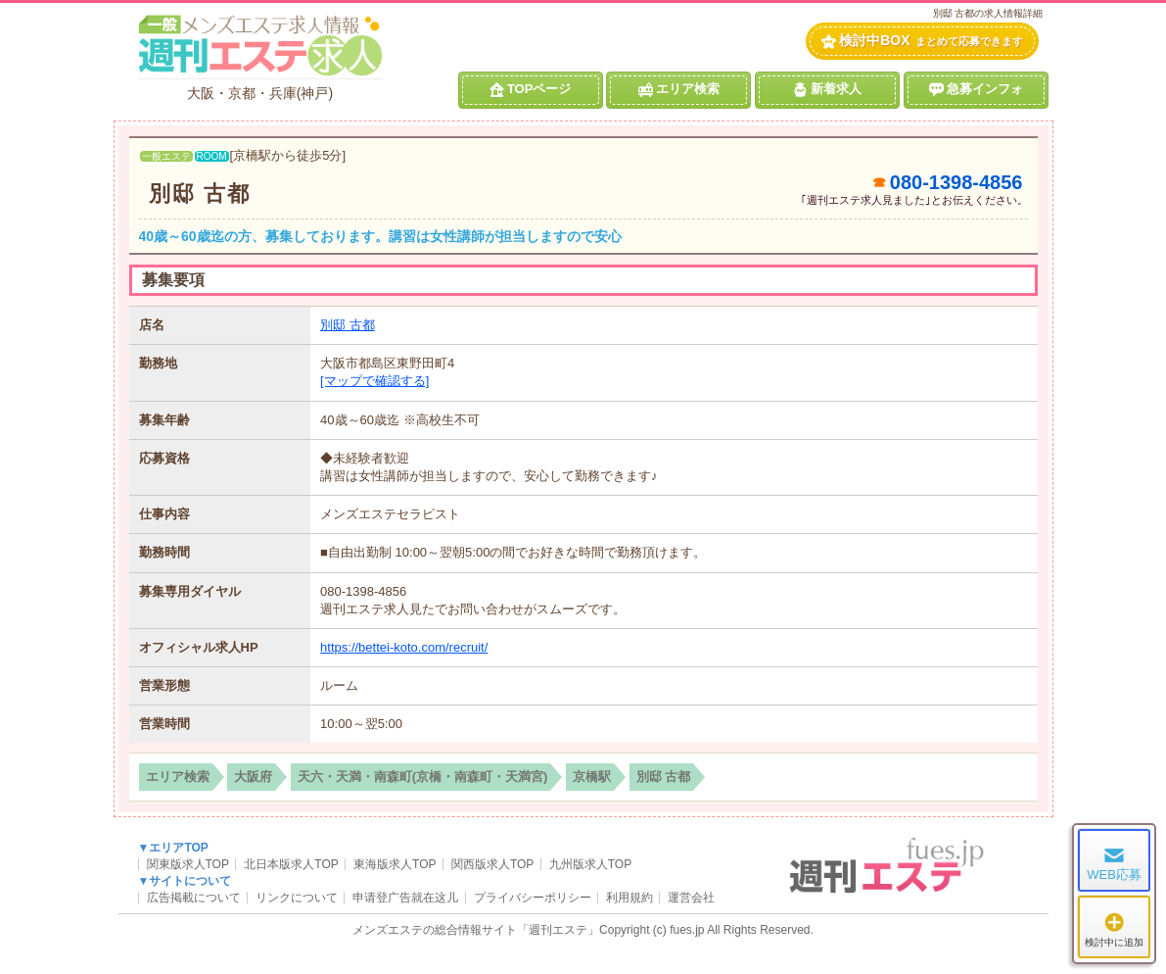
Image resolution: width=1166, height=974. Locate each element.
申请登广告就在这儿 (405, 897)
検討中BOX (921, 40)
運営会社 (691, 897)
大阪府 (253, 776)
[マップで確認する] (374, 380)
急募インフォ (976, 89)
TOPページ (531, 89)
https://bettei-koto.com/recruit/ (404, 647)
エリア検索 (679, 89)
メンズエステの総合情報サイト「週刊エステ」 (475, 930)
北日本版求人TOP (291, 864)
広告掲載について (194, 897)
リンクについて (297, 897)
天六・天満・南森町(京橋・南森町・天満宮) (423, 776)
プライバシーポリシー (532, 897)
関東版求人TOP (188, 864)
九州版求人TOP (590, 864)
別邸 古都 (200, 193)
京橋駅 (592, 776)
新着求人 (827, 89)
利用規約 (629, 897)
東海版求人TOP (394, 864)
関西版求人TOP (492, 864)
